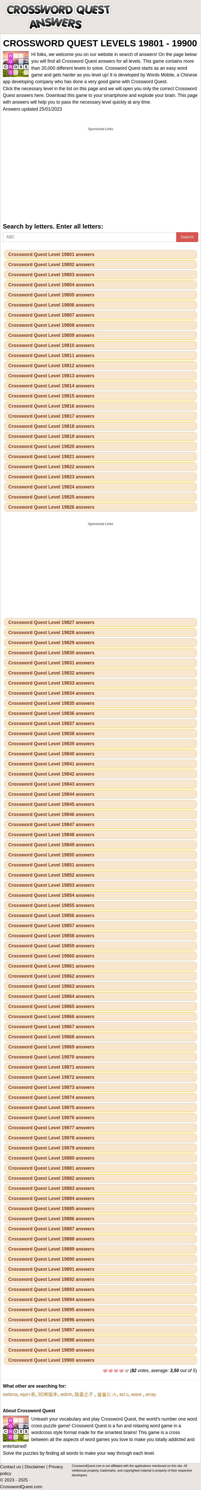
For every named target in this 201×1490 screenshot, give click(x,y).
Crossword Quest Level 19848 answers (51, 834)
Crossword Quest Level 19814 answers (51, 385)
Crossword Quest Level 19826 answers (51, 507)
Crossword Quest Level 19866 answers (51, 1016)
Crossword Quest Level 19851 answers (51, 865)
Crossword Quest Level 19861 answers (51, 966)
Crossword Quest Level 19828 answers (51, 632)
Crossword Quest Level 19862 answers (51, 976)
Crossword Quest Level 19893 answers (51, 1289)
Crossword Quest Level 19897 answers (51, 1329)
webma (10, 1394)
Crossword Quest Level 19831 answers (51, 662)
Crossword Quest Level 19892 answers (51, 1279)
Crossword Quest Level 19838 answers (51, 733)
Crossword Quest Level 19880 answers (51, 1158)
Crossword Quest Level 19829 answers (51, 642)
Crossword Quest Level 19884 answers (51, 1198)
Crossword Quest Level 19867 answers (51, 1026)
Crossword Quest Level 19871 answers (51, 1067)
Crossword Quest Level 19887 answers (51, 1228)
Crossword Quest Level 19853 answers (51, 885)
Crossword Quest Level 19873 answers (51, 1087)
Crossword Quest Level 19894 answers (51, 1299)
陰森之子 (85, 1394)
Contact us (10, 1466)
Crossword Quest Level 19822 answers (51, 466)
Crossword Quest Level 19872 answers (51, 1077)
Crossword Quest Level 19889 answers (51, 1249)
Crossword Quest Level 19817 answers (51, 416)
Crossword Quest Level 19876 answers (51, 1117)
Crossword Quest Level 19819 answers (51, 436)
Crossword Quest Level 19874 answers (51, 1097)
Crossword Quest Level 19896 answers (51, 1319)
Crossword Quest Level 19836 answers (51, 713)
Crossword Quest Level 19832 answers (51, 673)
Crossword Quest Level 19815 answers (51, 396)
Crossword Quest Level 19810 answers (51, 345)
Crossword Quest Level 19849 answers (51, 844)
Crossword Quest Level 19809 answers (51, 335)
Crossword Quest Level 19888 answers (51, 1238)
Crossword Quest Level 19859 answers (51, 945)
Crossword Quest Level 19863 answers (51, 986)
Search (187, 237)
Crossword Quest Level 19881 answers (51, 1168)
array (150, 1394)
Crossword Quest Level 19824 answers (51, 486)
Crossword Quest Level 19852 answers (51, 875)
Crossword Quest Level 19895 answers (51, 1309)
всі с (124, 1394)
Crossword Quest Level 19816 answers (51, 406)
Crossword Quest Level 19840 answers (51, 753)
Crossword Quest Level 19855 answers (51, 905)
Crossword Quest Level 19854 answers (51, 895)
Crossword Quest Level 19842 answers (51, 774)
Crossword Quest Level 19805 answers (51, 294)
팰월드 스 (107, 1394)
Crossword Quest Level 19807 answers (51, 315)
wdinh (66, 1394)
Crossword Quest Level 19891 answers (51, 1269)
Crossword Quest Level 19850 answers (51, 854)
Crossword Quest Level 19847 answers (51, 824)
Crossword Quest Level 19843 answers (51, 784)
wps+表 (28, 1394)
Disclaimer (35, 1466)
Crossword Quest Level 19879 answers (51, 1148)
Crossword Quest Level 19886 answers (51, 1218)
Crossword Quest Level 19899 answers (51, 1350)
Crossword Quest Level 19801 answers (51, 254)
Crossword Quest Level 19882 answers (51, 1178)
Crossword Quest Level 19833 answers (51, 683)
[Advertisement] (100, 170)
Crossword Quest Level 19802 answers (51, 264)
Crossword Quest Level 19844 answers (51, 794)
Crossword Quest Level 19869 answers (51, 1046)
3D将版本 (48, 1394)
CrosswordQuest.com (21, 1486)
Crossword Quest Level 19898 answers (51, 1340)
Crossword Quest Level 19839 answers (51, 743)
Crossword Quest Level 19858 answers (51, 935)
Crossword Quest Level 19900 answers (51, 1360)
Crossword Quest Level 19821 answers (51, 456)
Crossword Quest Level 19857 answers (51, 925)
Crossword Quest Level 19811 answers (51, 355)
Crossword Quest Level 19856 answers (51, 915)
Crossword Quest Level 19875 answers (51, 1107)
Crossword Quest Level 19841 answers (51, 764)
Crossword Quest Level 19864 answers (51, 996)
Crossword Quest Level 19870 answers (51, 1057)
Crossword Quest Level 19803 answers (51, 274)
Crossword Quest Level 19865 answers (51, 1006)
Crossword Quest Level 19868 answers (51, 1036)
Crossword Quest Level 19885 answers (51, 1208)
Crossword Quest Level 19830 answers (51, 652)
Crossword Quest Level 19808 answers (51, 325)
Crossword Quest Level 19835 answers (51, 703)
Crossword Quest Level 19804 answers (51, 284)
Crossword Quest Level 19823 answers (51, 476)
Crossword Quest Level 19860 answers (51, 956)
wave (137, 1394)
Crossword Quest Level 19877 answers (51, 1127)
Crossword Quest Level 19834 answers (51, 693)
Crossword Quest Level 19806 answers (51, 305)
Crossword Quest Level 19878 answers (51, 1137)
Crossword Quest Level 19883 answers (51, 1188)
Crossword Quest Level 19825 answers (51, 497)
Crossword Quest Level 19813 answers (51, 375)
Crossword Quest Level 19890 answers (51, 1259)
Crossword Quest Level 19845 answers (51, 804)
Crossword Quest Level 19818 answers (51, 426)
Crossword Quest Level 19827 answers (51, 622)
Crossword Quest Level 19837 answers (51, 723)
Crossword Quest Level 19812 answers (51, 365)
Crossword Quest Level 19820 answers (51, 446)
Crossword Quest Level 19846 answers (51, 814)
